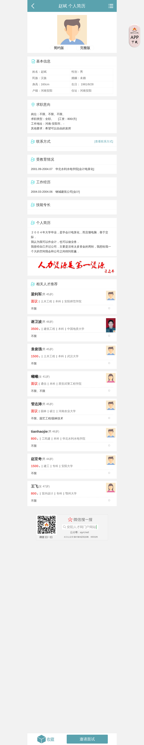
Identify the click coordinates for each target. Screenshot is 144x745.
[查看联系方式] (103, 141)
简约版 (59, 48)
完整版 (85, 48)
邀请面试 (87, 739)
